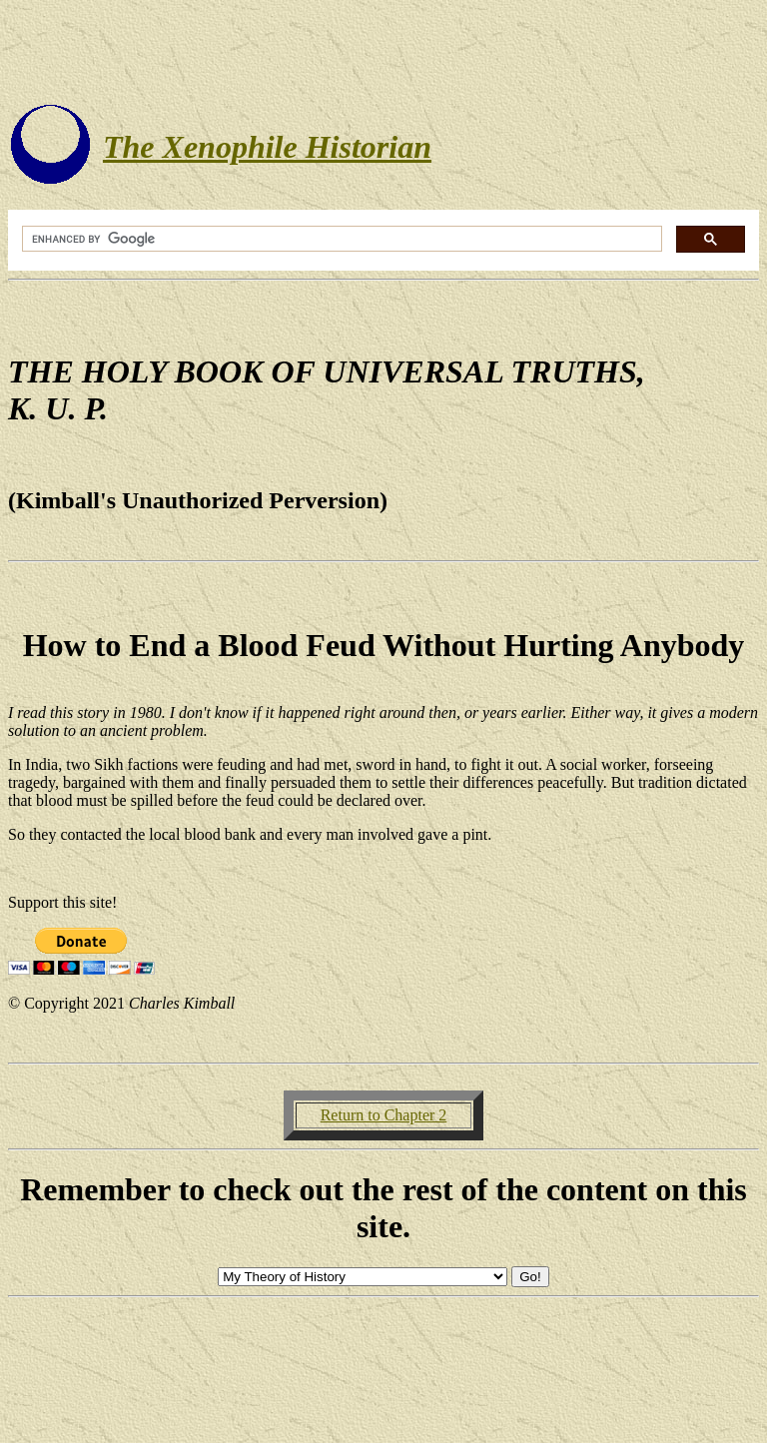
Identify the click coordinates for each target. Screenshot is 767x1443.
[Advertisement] (383, 53)
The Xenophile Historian (267, 147)
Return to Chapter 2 (384, 1114)
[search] (340, 239)
